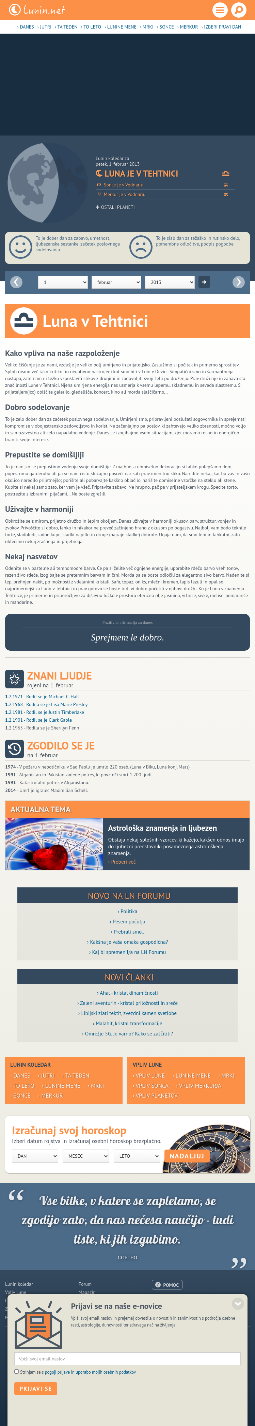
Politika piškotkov (119, 1405)
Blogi (84, 1301)
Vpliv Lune (15, 1292)
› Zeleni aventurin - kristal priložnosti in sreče (127, 1002)
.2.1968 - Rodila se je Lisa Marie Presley (46, 704)
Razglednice (91, 1309)
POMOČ (171, 1285)
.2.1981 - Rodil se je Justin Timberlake (44, 712)
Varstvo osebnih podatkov (162, 1405)
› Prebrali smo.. (127, 931)
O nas (157, 1300)
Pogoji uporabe (167, 1317)
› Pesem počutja (127, 921)
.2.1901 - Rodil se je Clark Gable (38, 720)
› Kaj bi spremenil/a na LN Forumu (127, 952)
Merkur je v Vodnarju (165, 194)
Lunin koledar (19, 1284)
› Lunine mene (121, 27)
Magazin (87, 1292)
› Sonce (165, 27)
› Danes (25, 27)
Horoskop (15, 1301)
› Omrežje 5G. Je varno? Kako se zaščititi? (127, 1033)
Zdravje (12, 1309)
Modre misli (17, 1317)
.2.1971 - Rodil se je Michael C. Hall (42, 696)
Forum (85, 1284)
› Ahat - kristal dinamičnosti (127, 992)
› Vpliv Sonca (150, 1085)
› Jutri (44, 27)
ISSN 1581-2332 (84, 1405)
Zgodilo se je (61, 746)
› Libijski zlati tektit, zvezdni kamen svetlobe (127, 1013)
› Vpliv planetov (154, 1095)
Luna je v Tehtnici (165, 173)
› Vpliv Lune (148, 1075)
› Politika (128, 911)
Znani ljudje (59, 676)
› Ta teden (66, 27)
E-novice (87, 1317)
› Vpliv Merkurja (198, 1085)
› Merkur (187, 27)
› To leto (91, 27)
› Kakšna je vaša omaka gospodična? (127, 941)
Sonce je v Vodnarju (165, 184)
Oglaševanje (164, 1308)
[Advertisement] (127, 84)
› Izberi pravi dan (221, 27)
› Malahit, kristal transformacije (127, 1023)
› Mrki (147, 27)
